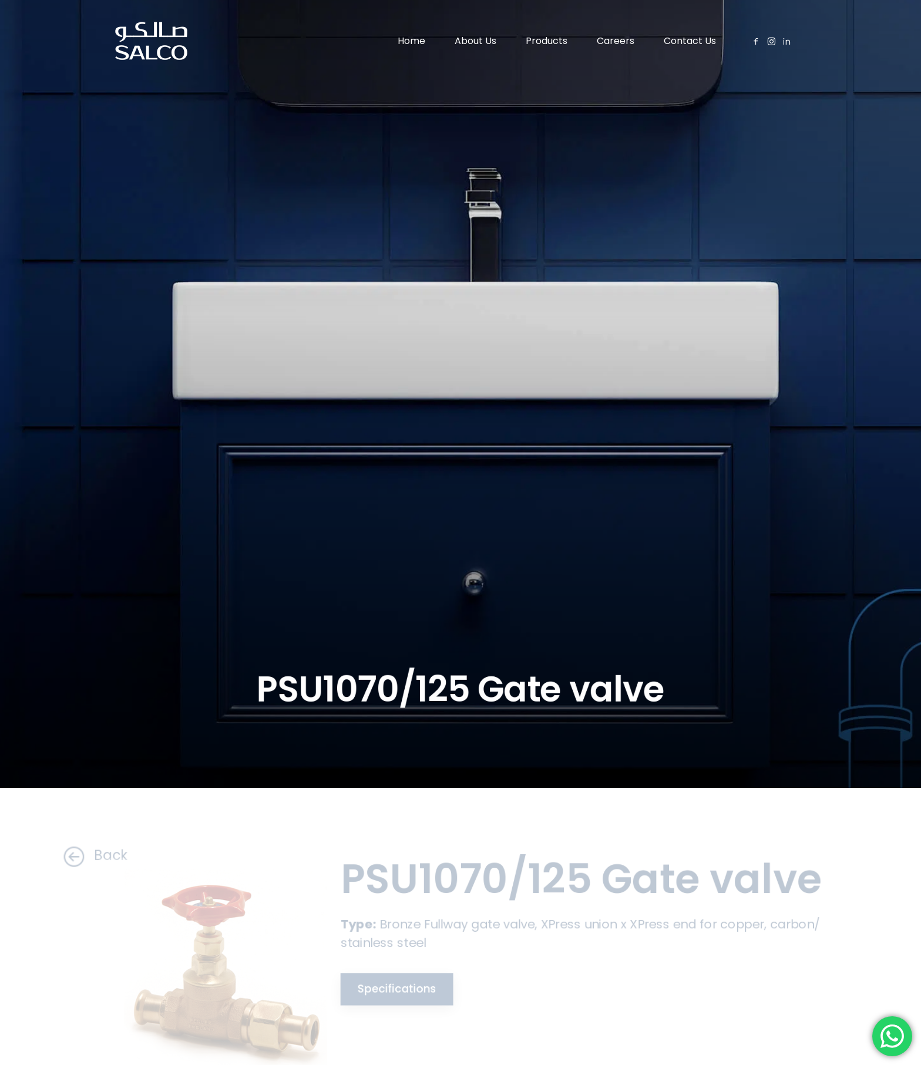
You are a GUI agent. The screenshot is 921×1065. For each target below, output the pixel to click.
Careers (615, 41)
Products (546, 41)
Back (86, 855)
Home (411, 41)
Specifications (392, 989)
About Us (475, 41)
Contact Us (690, 41)
